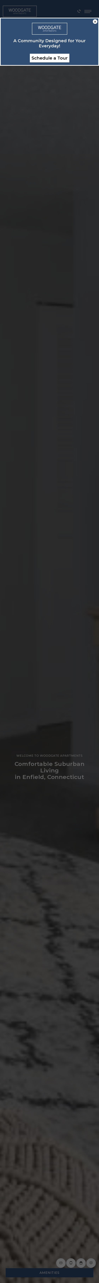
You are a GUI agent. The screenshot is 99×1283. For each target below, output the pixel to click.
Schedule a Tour (50, 58)
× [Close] (95, 21)
